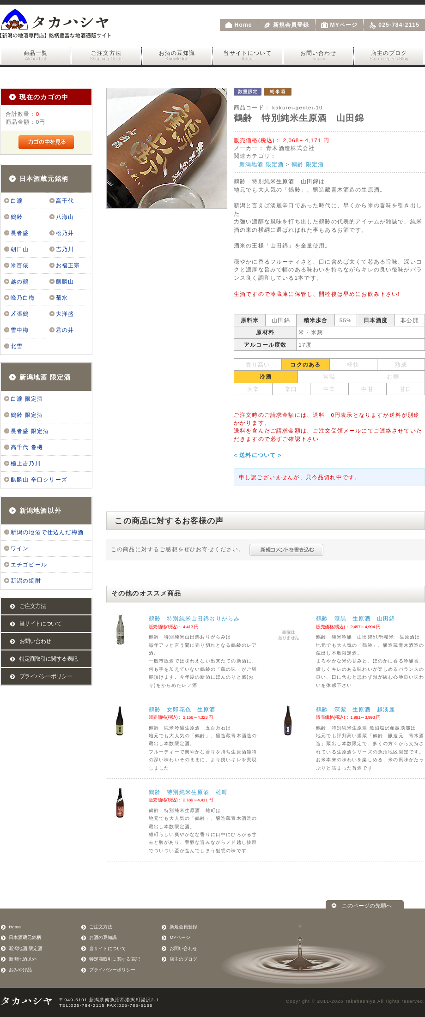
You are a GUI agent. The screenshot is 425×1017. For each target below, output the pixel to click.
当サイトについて (247, 55)
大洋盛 (65, 314)
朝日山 (20, 249)
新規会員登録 (291, 25)
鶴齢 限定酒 (27, 415)
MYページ (344, 25)
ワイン (20, 548)
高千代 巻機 (27, 447)
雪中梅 (20, 330)
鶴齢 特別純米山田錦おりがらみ (194, 618)
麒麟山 (65, 281)
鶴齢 (17, 217)
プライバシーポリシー (45, 676)
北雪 (17, 346)
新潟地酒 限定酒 (45, 377)
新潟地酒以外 (40, 510)
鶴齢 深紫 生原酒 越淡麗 (355, 709)
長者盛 (20, 233)
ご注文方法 (106, 55)
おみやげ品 (20, 969)
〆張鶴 (20, 314)
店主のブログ (389, 55)
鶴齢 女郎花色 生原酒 (182, 709)
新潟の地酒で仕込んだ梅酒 (47, 532)
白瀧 (17, 201)
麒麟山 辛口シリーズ (39, 479)
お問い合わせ (318, 55)
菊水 (62, 298)
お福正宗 (68, 265)
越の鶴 (20, 281)
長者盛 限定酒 (30, 431)
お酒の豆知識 (177, 55)
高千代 (65, 201)
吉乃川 (65, 249)
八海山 (65, 217)
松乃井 (65, 233)
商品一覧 (35, 55)
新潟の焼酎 (26, 581)
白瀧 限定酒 (27, 399)
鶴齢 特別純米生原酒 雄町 (188, 792)
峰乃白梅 (23, 298)
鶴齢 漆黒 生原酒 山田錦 (355, 618)
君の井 (65, 330)
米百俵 (20, 265)
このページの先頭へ (367, 906)
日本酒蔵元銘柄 (43, 178)
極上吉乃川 (26, 463)
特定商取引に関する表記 (48, 659)
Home (243, 25)
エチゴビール (29, 564)
